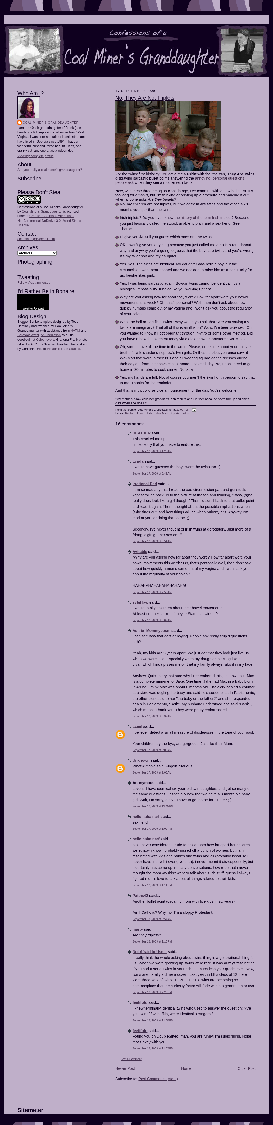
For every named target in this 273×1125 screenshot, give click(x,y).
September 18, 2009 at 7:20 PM (152, 992)
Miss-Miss (162, 413)
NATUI (75, 330)
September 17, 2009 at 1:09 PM (152, 828)
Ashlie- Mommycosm (151, 631)
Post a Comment (131, 1059)
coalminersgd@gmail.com (36, 239)
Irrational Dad (145, 484)
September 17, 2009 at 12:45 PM (153, 806)
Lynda (138, 461)
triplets (175, 413)
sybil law (140, 602)
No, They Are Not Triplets (144, 98)
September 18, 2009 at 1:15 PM (152, 941)
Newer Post (125, 1068)
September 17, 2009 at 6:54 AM (152, 541)
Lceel (137, 726)
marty (138, 929)
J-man (140, 413)
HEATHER (142, 433)
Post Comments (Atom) (158, 1079)
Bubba (129, 413)
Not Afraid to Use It (150, 952)
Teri (164, 174)
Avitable (140, 552)
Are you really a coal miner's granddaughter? (49, 170)
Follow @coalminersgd (33, 282)
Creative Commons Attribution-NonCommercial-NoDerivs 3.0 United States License (49, 220)
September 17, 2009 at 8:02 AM (152, 620)
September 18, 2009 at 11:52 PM (153, 1048)
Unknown (141, 760)
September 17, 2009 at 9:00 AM (152, 750)
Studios (74, 349)
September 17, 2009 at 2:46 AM (152, 473)
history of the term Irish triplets (206, 217)
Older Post (247, 1068)
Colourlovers (45, 339)
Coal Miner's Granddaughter (51, 122)
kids (149, 413)
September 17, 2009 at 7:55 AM (152, 592)
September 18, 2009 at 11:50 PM (153, 1020)
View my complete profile (35, 156)
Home (186, 1068)
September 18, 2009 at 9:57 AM (152, 919)
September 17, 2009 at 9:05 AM (152, 772)
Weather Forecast (33, 308)
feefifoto (140, 1002)
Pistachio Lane (57, 349)
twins (185, 413)
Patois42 (140, 895)
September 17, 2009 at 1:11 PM (152, 885)
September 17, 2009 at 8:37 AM (152, 716)
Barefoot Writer (28, 335)
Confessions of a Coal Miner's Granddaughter (50, 207)
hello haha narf (146, 816)
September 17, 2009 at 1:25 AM (152, 451)
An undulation (51, 335)
